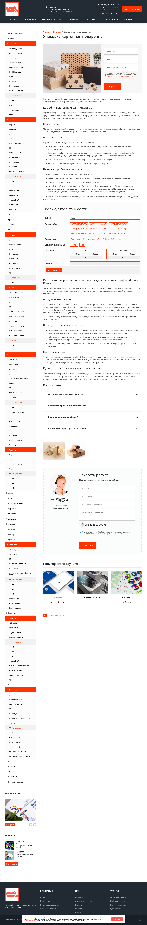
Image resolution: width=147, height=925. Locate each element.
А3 (13, 282)
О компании (110, 19)
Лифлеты (13, 450)
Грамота (11, 539)
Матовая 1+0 (93, 239)
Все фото (10, 824)
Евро (11, 469)
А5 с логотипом (15, 62)
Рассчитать (54, 270)
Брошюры (13, 119)
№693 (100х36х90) (117, 233)
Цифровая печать (16, 440)
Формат (15, 340)
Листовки (13, 618)
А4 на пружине (15, 48)
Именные (13, 76)
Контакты (128, 19)
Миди (11, 559)
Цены (42, 897)
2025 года (13, 554)
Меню (10, 493)
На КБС (12, 249)
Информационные (17, 143)
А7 (13, 656)
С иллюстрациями (16, 335)
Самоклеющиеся (16, 675)
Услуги (12, 19)
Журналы (12, 230)
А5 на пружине (15, 58)
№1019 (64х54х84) (118, 228)
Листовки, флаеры (83, 901)
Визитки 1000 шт (92, 597)
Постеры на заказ (15, 782)
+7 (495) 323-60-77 (108, 4)
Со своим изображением (19, 756)
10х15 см (13, 359)
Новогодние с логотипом (19, 718)
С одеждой (13, 263)
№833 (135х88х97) (98, 224)
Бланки (11, 38)
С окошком (13, 426)
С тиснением (14, 110)
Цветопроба (115, 909)
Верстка (12, 124)
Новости (74, 19)
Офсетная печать (16, 91)
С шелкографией (16, 747)
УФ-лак (74, 245)
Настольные (14, 568)
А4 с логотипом (15, 53)
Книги (11, 287)
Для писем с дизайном (18, 378)
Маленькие (14, 307)
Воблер (11, 534)
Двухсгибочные (15, 464)
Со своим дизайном (17, 751)
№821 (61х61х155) (79, 228)
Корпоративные (16, 704)
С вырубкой (14, 200)
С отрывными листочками (20, 665)
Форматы (16, 277)
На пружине (14, 86)
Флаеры (11, 771)
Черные (12, 445)
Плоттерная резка (118, 905)
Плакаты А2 (13, 777)
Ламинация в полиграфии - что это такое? (24, 846)
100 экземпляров (16, 292)
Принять (117, 919)
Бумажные (13, 364)
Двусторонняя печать (18, 134)
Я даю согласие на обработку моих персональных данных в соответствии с (122, 74)
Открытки (13, 690)
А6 (13, 651)
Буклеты (11, 219)
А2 (13, 584)
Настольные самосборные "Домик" (20, 574)
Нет (119, 239)
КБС (11, 148)
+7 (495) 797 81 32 (112, 7)
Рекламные (14, 190)
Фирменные (14, 114)
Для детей (15, 297)
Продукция (29, 19)
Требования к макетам (52, 19)
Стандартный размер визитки (24, 855)
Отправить (113, 87)
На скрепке (14, 166)
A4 (13, 100)
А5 (13, 186)
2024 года (13, 549)
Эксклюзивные (15, 608)
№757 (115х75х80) (79, 224)
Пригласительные (15, 503)
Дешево (12, 138)
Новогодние (14, 713)
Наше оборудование (49, 905)
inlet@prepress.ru (109, 13)
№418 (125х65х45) (97, 233)
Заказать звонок (110, 10)
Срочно (12, 209)
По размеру (16, 95)
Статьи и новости (48, 909)
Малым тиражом (16, 244)
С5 (13, 417)
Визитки (11, 529)
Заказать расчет (132, 9)
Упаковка (12, 519)
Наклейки (12, 685)
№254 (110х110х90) (118, 224)
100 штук (13, 623)
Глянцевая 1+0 (77, 239)
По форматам (17, 579)
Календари (13, 545)
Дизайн (11, 224)
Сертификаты (14, 508)
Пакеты (11, 498)
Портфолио (91, 19)
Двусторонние (15, 632)
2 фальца (13, 455)
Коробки (11, 613)
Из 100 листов (15, 72)
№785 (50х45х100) (98, 228)
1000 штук (13, 628)
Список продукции (53, 615)
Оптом (12, 723)
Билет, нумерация (15, 33)
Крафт (11, 383)
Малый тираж (15, 152)
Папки (13, 397)
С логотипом (14, 105)
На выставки (14, 157)
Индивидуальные (16, 699)
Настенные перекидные (19, 564)
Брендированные (16, 67)
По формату (17, 402)
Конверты (13, 355)
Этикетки (12, 524)
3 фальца (13, 459)
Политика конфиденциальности (15, 921)
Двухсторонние (15, 695)
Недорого (13, 321)
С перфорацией (15, 670)
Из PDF (12, 302)
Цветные (13, 435)
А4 (13, 181)
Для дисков (14, 374)
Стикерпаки (13, 514)
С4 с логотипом (18, 412)
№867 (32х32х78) (78, 233)
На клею (12, 81)
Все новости (11, 864)
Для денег (13, 369)
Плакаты (11, 766)
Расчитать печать (16, 330)
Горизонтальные (16, 129)
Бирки (11, 214)
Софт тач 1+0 (108, 239)
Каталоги (13, 235)
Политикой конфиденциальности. (122, 76)
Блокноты (13, 43)
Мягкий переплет (16, 316)
